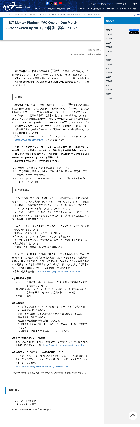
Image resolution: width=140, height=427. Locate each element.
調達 (135, 9)
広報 (124, 9)
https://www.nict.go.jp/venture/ (29, 140)
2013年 (109, 85)
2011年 (109, 94)
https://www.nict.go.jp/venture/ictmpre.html (63, 345)
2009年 (109, 98)
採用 (119, 9)
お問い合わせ (105, 4)
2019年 (109, 60)
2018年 (109, 64)
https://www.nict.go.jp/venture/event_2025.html (59, 271)
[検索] (72, 3)
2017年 (109, 68)
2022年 (109, 47)
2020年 (109, 55)
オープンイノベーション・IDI (79, 9)
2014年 (109, 81)
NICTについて (41, 9)
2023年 (109, 43)
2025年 (32, 14)
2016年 (109, 72)
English (134, 4)
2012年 (109, 90)
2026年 (109, 30)
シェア (134, 30)
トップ (7, 14)
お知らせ (23, 14)
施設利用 (97, 9)
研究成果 (61, 9)
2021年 (109, 51)
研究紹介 (52, 9)
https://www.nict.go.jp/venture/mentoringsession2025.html (43, 366)
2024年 (109, 38)
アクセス (92, 4)
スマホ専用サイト (121, 4)
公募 (129, 9)
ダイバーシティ (109, 9)
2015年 (109, 77)
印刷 (138, 15)
